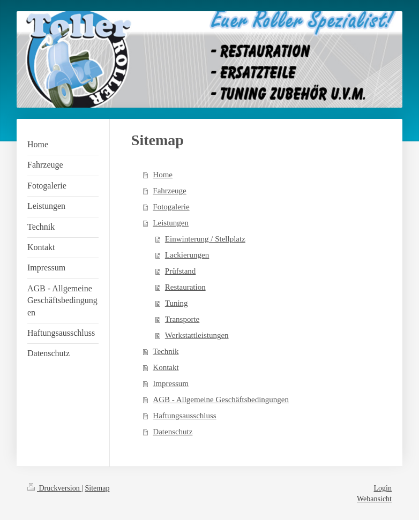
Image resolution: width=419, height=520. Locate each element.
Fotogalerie (171, 206)
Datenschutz (172, 431)
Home (163, 174)
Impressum (171, 383)
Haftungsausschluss (184, 415)
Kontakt (165, 367)
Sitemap (97, 488)
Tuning (176, 303)
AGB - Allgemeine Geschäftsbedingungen (221, 399)
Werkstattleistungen (197, 335)
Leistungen (171, 222)
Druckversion (54, 488)
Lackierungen (187, 255)
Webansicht (374, 499)
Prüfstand (180, 271)
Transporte (182, 319)
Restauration (185, 287)
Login (383, 488)
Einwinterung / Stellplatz (205, 239)
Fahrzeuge (169, 190)
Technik (165, 351)
